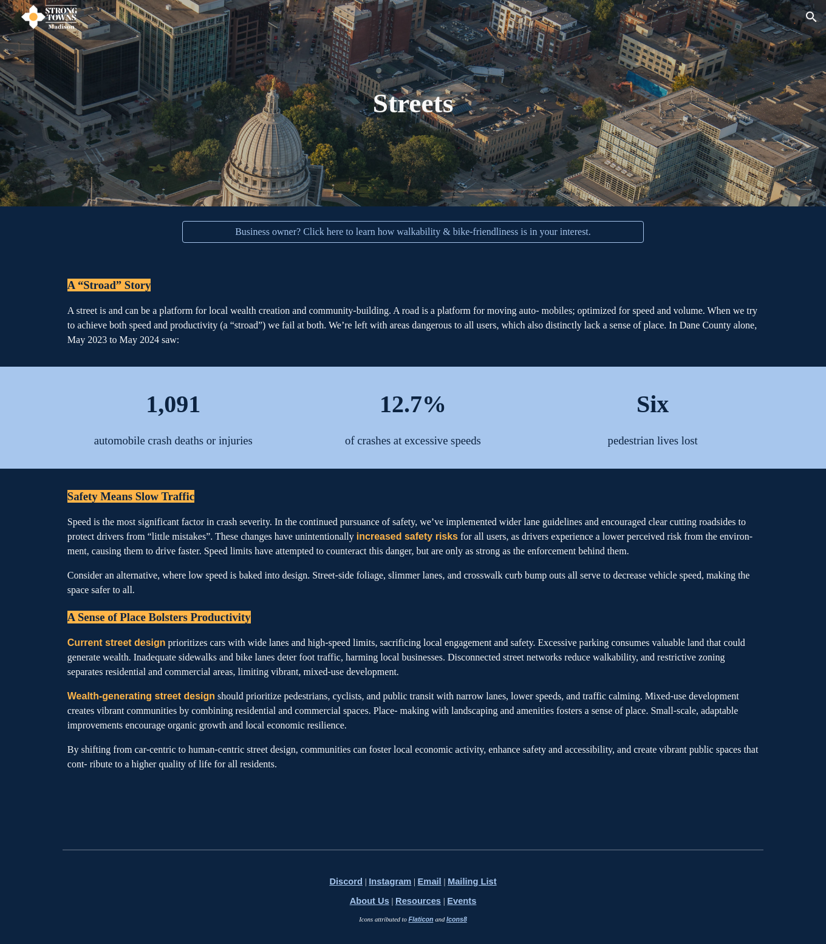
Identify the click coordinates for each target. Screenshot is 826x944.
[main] (413, 103)
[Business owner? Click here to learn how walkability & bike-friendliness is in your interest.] (413, 232)
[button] (811, 17)
